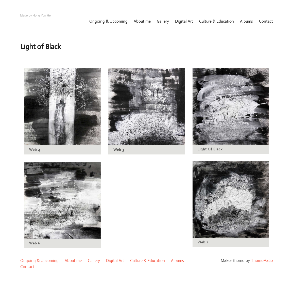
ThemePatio (262, 260)
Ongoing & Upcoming (108, 21)
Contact (266, 21)
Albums (246, 21)
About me (142, 21)
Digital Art (184, 21)
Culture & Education (216, 21)
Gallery (163, 21)
